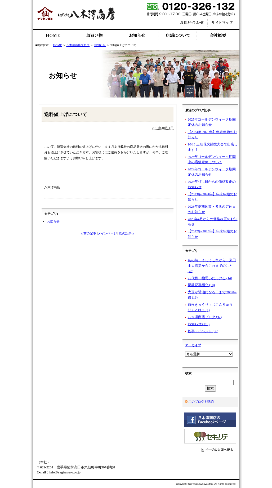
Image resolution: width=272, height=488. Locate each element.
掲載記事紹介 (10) (201, 285)
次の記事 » (126, 233)
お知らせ (137, 35)
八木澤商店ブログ (78, 45)
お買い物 (94, 35)
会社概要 (218, 35)
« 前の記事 (88, 233)
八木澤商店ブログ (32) (205, 317)
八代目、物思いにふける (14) (210, 278)
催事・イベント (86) (203, 331)
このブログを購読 (201, 401)
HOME (53, 35)
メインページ (107, 233)
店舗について (177, 35)
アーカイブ (193, 345)
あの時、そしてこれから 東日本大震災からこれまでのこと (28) (212, 265)
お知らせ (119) (198, 324)
